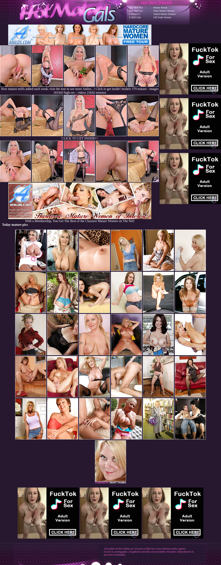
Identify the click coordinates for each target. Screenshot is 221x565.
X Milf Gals (135, 17)
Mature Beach (160, 7)
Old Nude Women (162, 17)
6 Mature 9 (134, 14)
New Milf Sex (136, 10)
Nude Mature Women (164, 10)
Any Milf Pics (136, 7)
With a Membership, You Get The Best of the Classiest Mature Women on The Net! (79, 219)
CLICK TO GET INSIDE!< (80, 138)
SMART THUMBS (117, 483)
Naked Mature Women (164, 14)
